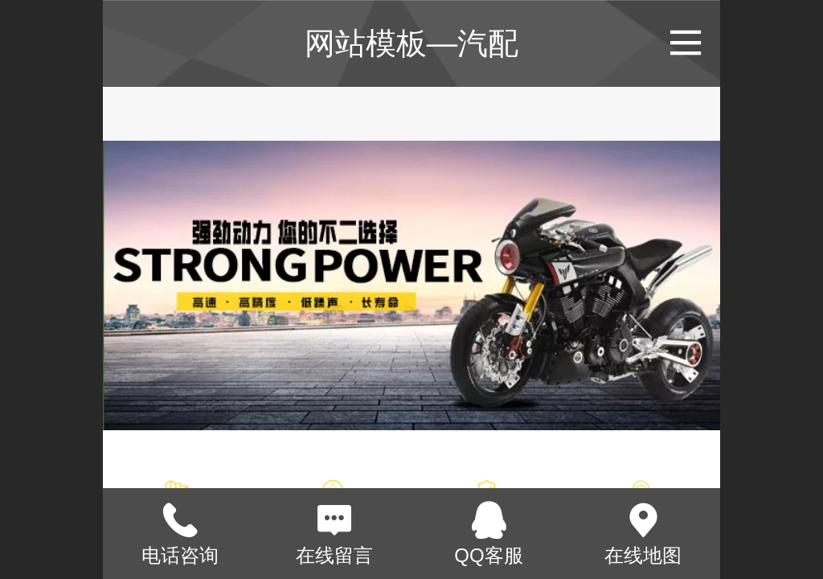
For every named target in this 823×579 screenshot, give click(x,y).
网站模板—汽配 (411, 43)
